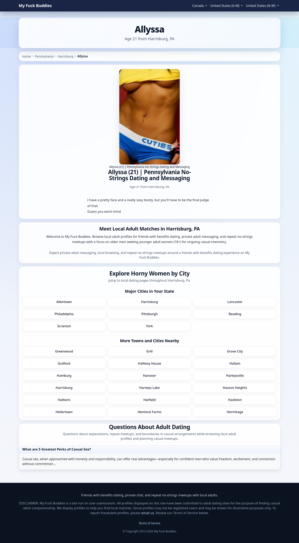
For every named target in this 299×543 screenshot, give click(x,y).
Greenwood (64, 351)
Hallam (235, 363)
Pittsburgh (149, 314)
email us (147, 513)
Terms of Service (150, 523)
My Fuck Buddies (35, 5)
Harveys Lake (149, 387)
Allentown (64, 302)
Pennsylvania (44, 56)
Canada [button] (198, 5)
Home (26, 56)
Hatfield (149, 400)
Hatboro (64, 400)
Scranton (64, 326)
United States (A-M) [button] (225, 5)
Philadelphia (64, 314)
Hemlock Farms (149, 412)
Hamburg (64, 375)
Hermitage (235, 412)
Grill (149, 351)
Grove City (235, 351)
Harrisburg (65, 56)
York (149, 326)
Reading (235, 314)
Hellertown (64, 412)
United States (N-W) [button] (261, 5)
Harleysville (235, 375)
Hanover (149, 375)
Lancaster (234, 302)
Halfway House (149, 363)
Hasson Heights (235, 387)
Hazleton (235, 400)
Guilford (64, 363)
